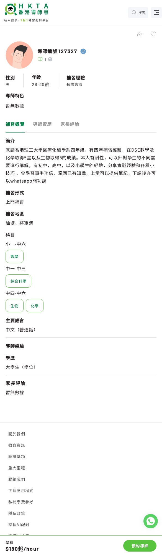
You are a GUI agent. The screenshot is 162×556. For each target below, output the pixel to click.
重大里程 (16, 468)
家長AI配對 (18, 524)
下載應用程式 (21, 490)
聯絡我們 (16, 479)
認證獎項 (16, 456)
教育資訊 (16, 445)
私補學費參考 (21, 502)
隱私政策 (16, 513)
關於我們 (16, 434)
